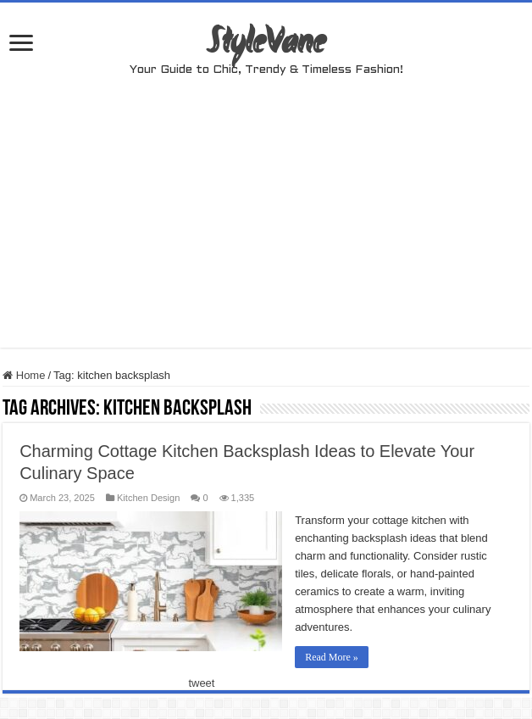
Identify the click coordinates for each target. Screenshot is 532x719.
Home (24, 375)
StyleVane (266, 44)
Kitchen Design (148, 498)
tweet (201, 683)
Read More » (331, 657)
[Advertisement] (266, 229)
